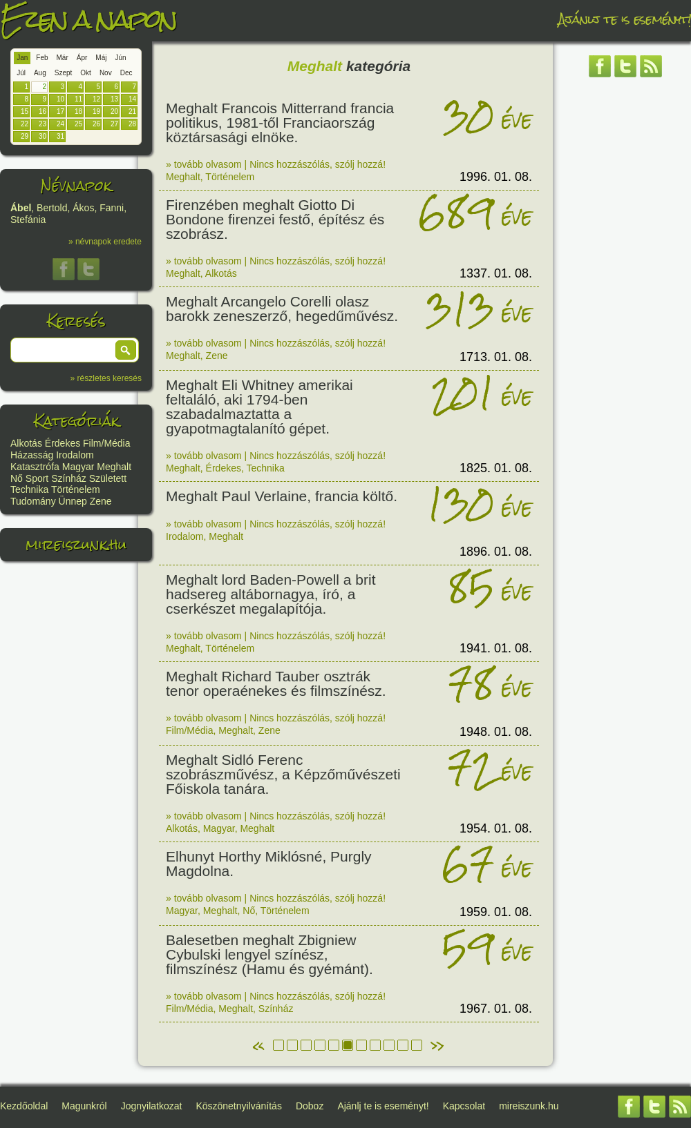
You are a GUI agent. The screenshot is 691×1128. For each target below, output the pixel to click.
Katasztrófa (34, 466)
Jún (120, 57)
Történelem (75, 489)
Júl (21, 73)
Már (62, 57)
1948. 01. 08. (496, 732)
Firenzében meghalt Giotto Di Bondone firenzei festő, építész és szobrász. (275, 219)
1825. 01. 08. (496, 468)
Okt (85, 73)
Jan (22, 57)
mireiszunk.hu (76, 544)
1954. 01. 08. (496, 828)
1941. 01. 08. (496, 648)
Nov (106, 73)
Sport (37, 478)
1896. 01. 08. (496, 551)
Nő (16, 478)
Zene (101, 501)
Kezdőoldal (24, 1105)
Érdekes (62, 443)
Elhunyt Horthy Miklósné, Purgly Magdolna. (269, 863)
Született (107, 478)
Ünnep (73, 501)
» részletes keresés (106, 378)
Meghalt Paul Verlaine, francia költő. (281, 496)
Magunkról (83, 1105)
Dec (126, 73)
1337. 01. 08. (496, 273)
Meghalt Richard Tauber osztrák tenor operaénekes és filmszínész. (276, 683)
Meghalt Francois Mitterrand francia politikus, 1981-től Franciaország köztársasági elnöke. (280, 122)
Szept (64, 73)
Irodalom (74, 454)
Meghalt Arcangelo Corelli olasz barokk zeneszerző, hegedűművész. (282, 308)
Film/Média (106, 443)
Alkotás (26, 443)
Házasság (31, 454)
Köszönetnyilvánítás (239, 1105)
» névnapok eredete (105, 241)
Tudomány (33, 501)
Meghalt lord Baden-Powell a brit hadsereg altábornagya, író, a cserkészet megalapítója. (271, 594)
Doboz (309, 1105)
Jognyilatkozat (151, 1105)
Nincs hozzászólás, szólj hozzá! (317, 164)
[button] (125, 350)
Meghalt (114, 466)
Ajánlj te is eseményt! (624, 19)
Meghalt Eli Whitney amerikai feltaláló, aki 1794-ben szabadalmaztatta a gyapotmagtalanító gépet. (259, 407)
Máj (100, 57)
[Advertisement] (625, 293)
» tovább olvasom (204, 164)
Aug (40, 73)
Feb (42, 57)
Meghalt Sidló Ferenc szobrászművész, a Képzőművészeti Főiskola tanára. (283, 774)
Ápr (82, 57)
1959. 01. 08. (496, 912)
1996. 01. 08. (496, 177)
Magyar (78, 466)
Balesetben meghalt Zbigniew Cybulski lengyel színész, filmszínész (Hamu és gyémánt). (269, 954)
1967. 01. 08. (496, 1008)
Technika (29, 489)
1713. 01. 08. (496, 357)
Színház (68, 478)
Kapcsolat (464, 1105)
